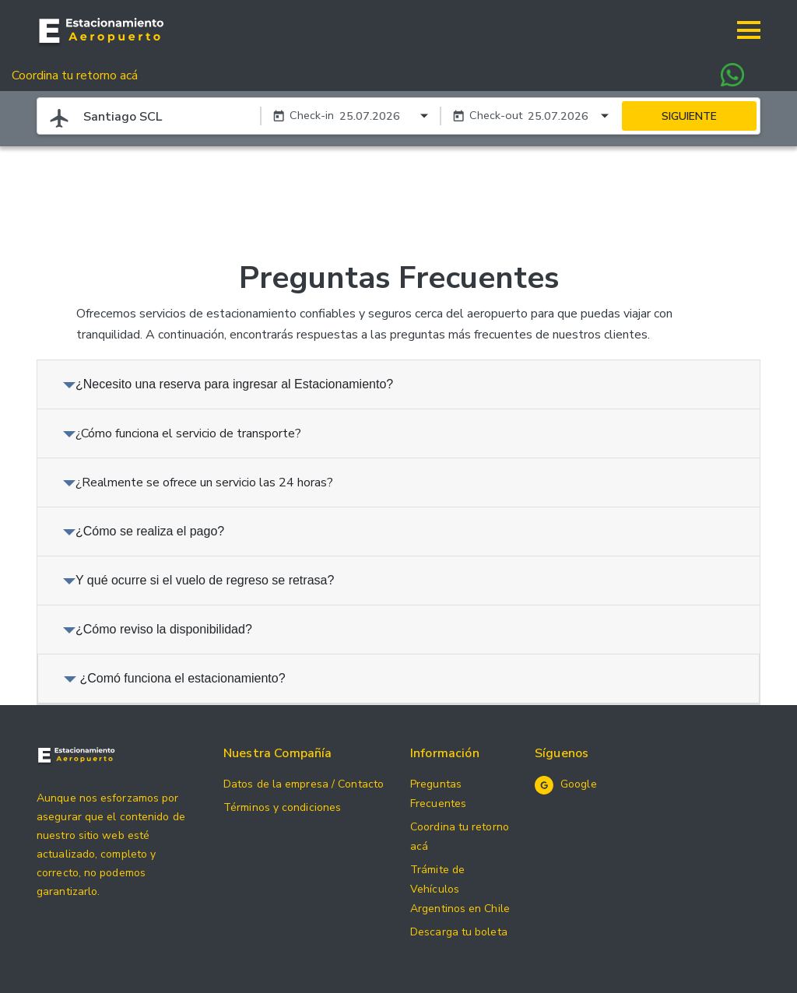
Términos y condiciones (282, 807)
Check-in (312, 115)
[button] (748, 30)
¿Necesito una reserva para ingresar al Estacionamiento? (228, 384)
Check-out (495, 115)
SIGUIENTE (689, 116)
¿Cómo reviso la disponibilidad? (157, 629)
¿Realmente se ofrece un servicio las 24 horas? (198, 482)
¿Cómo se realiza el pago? (143, 531)
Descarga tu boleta (458, 932)
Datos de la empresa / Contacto (303, 784)
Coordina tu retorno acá (75, 75)
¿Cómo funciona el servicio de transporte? (182, 433)
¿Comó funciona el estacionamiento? (175, 678)
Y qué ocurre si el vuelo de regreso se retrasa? (198, 580)
